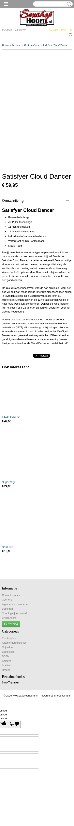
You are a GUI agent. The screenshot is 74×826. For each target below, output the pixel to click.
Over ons (7, 599)
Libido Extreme (11, 417)
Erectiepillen (9, 638)
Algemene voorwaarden (15, 604)
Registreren (19, 29)
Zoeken (68, 4)
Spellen (6, 665)
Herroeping (11, 624)
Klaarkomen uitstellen (14, 642)
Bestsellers (8, 651)
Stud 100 (7, 547)
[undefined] (14, 724)
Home (5, 45)
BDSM (5, 656)
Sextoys (16, 45)
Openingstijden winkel (14, 613)
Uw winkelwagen (60, 30)
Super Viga (9, 482)
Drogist (6, 669)
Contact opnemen (12, 595)
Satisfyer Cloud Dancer (55, 45)
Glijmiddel (7, 647)
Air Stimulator (31, 45)
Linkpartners (9, 617)
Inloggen (7, 29)
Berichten (7, 608)
